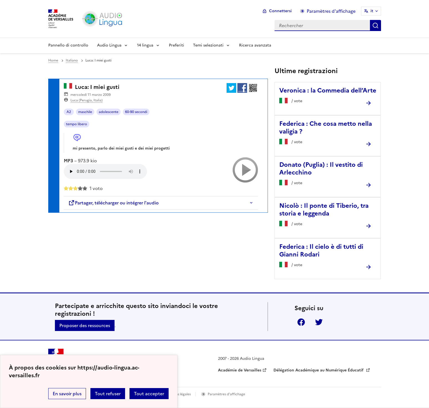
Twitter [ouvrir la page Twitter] (319, 322)
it (371, 11)
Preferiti (176, 45)
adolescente (108, 111)
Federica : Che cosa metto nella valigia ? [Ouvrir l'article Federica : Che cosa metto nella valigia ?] (325, 127)
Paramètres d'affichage (226, 394)
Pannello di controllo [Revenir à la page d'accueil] (68, 45)
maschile (85, 111)
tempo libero (76, 124)
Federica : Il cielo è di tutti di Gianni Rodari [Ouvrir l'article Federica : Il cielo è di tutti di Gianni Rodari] (321, 250)
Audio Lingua (109, 45)
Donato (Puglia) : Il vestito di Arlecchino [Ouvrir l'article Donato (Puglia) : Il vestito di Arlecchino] (321, 168)
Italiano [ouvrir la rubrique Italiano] (72, 60)
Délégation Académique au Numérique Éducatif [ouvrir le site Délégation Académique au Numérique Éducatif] (319, 370)
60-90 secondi (136, 111)
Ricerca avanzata (255, 45)
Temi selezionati (208, 45)
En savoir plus (67, 393)
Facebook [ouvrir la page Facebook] (301, 322)
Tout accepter (149, 393)
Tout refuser (108, 393)
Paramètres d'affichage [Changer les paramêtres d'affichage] (331, 11)
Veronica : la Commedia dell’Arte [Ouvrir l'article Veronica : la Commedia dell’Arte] (327, 90)
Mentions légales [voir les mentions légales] (177, 394)
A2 (69, 111)
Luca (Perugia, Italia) (86, 100)
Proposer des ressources (84, 325)
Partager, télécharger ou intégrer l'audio (113, 202)
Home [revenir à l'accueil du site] (53, 60)
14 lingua (145, 45)
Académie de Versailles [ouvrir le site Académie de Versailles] (239, 370)
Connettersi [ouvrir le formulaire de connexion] (280, 11)
